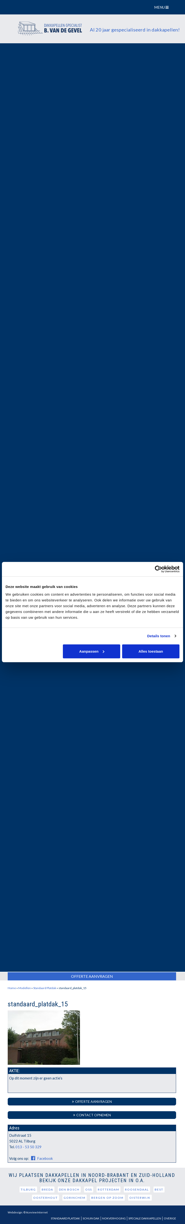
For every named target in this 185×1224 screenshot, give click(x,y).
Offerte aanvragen (92, 1101)
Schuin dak (91, 1218)
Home (12, 988)
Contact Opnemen (92, 1115)
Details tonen (158, 636)
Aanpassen (91, 651)
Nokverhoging (114, 1218)
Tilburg (28, 1189)
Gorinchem (75, 1197)
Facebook (41, 1158)
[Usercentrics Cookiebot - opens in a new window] (158, 569)
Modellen (24, 988)
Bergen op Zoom (107, 1197)
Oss (88, 1189)
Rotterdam (108, 1189)
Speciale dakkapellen (144, 1218)
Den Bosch (69, 1189)
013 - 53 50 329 (28, 1147)
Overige (170, 1218)
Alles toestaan (151, 651)
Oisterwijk (140, 1197)
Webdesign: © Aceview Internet (28, 1212)
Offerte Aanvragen (92, 976)
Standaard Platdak (44, 988)
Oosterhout (45, 1197)
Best (159, 1189)
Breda (47, 1189)
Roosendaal (137, 1189)
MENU (162, 7)
